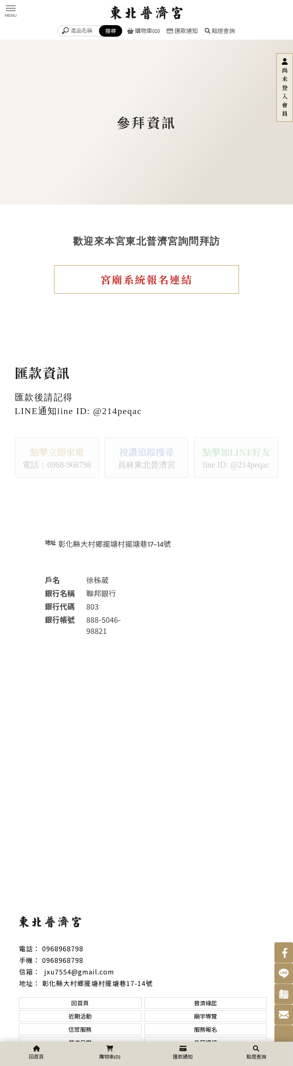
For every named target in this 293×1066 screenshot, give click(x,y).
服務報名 (205, 1029)
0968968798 (62, 948)
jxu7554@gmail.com (78, 972)
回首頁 (80, 1003)
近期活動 (80, 1016)
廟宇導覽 (205, 1016)
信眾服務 (80, 1029)
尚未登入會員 (285, 92)
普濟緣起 (205, 1003)
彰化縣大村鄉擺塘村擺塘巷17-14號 (97, 983)
